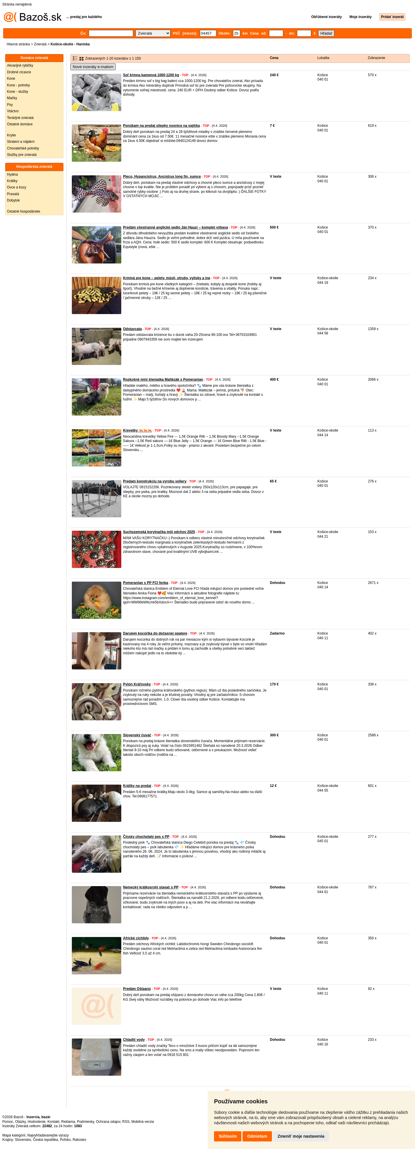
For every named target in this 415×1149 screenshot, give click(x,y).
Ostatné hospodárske (23, 211)
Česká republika (45, 1140)
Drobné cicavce (19, 72)
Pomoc (7, 1122)
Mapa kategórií (13, 1135)
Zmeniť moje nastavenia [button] (301, 1136)
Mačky (12, 98)
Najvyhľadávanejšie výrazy (48, 1135)
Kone (11, 78)
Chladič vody (134, 1040)
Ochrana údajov (108, 1122)
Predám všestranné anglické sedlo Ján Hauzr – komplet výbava (175, 227)
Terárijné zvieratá (20, 118)
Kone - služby (17, 92)
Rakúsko (79, 1140)
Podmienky (85, 1122)
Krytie (11, 135)
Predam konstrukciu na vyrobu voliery (154, 481)
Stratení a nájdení (21, 142)
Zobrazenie (376, 58)
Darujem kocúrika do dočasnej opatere (155, 633)
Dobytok (13, 200)
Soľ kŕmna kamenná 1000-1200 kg (151, 75)
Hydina (12, 174)
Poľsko (65, 1140)
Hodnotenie (36, 1122)
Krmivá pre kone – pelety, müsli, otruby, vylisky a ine (166, 278)
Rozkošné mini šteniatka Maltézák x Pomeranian (163, 379)
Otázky (20, 1122)
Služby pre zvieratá (22, 155)
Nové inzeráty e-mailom (93, 67)
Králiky (12, 181)
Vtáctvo (13, 111)
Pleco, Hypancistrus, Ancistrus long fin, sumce (162, 176)
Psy (10, 105)
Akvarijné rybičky (20, 65)
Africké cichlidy (136, 938)
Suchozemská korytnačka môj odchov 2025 (159, 532)
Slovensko (23, 1140)
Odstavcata (132, 329)
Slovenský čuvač (137, 735)
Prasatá (13, 194)
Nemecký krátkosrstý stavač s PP (151, 887)
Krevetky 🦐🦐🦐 (137, 430)
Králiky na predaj (137, 786)
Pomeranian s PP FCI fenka (145, 583)
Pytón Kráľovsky (137, 684)
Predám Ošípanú (137, 989)
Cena (274, 58)
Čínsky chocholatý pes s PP (146, 837)
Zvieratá (40, 44)
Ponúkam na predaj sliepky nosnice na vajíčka (161, 126)
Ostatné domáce (20, 124)
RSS (125, 1122)
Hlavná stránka (18, 44)
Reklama (68, 1122)
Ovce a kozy (16, 187)
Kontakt (53, 1122)
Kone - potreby (18, 85)
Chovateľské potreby (23, 148)
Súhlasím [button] (228, 1136)
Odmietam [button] (257, 1136)
